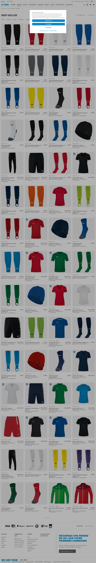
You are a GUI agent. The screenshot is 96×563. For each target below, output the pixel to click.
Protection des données (44, 30)
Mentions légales (53, 30)
